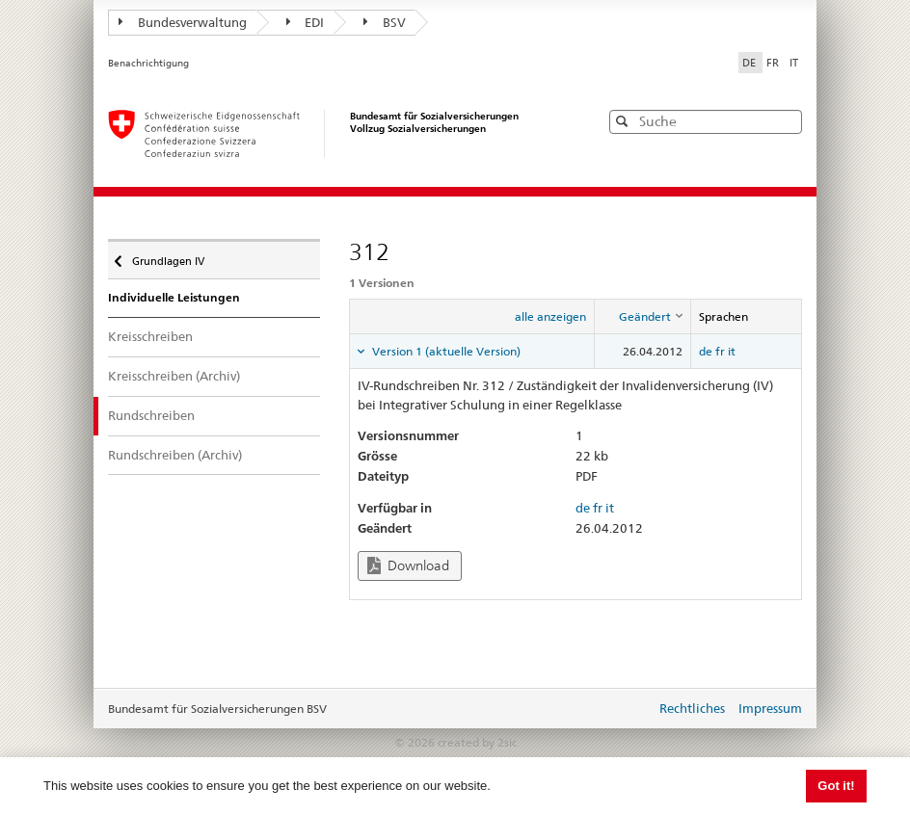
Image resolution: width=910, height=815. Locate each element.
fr (720, 351)
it (732, 351)
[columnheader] (642, 317)
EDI (305, 22)
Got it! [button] (835, 785)
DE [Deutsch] (750, 62)
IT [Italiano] (794, 62)
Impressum (770, 708)
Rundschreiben (151, 415)
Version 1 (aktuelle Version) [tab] (445, 351)
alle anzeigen (550, 316)
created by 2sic (477, 742)
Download (408, 566)
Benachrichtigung (148, 63)
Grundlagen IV (166, 256)
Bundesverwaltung (183, 22)
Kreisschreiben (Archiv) (174, 375)
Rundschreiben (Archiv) (175, 454)
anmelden (626, 710)
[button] (785, 121)
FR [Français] (774, 62)
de (705, 351)
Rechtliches (692, 708)
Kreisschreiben (150, 336)
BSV (384, 22)
